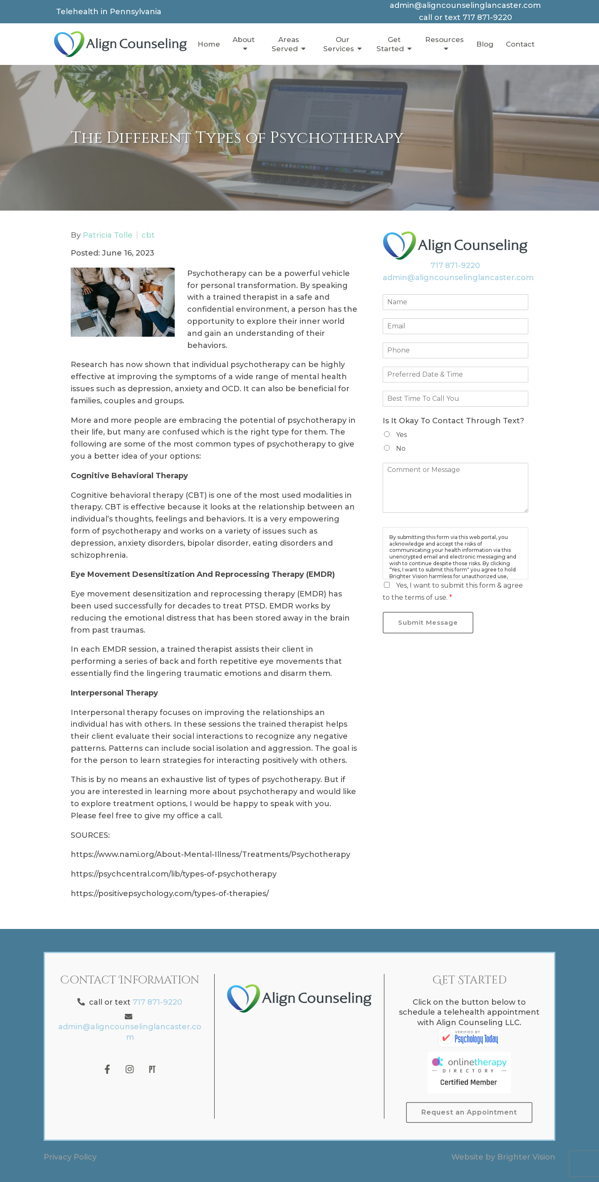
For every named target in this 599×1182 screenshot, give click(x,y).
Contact (520, 44)
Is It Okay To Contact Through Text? (453, 420)
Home (209, 44)
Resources (444, 39)
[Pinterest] (152, 1069)
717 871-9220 (455, 265)
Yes (401, 435)
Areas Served (285, 44)
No (401, 448)
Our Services (338, 44)
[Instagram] (130, 1069)
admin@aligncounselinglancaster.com (458, 277)
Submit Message (428, 622)
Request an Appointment (469, 1112)
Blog (484, 44)
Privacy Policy (70, 1157)
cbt (148, 235)
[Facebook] (107, 1069)
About (244, 39)
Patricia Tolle (108, 235)
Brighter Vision (526, 1157)
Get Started (390, 44)
